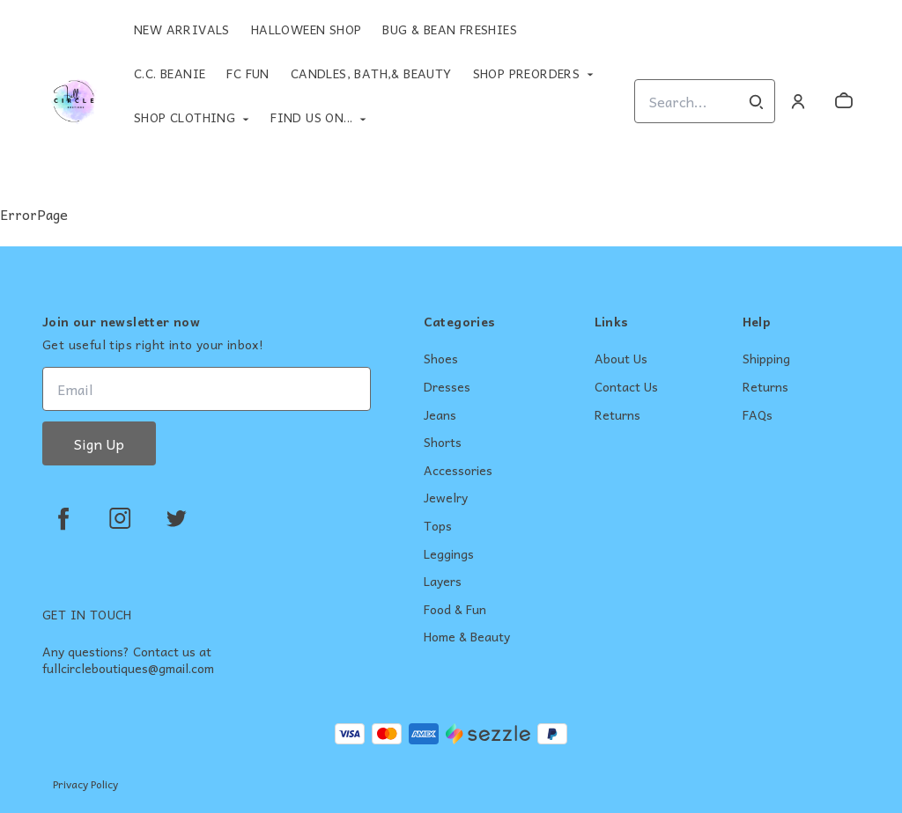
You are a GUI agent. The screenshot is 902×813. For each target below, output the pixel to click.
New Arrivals (182, 29)
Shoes (441, 359)
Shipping (766, 359)
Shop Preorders (526, 73)
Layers (443, 581)
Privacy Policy (85, 784)
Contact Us (626, 387)
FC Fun (247, 73)
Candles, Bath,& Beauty (371, 73)
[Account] (798, 101)
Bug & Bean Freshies (449, 29)
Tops (438, 526)
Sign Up (99, 443)
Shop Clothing (184, 117)
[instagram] (120, 518)
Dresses (447, 387)
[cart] (844, 101)
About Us (621, 359)
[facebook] (63, 518)
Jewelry (446, 498)
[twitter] (176, 518)
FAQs (758, 415)
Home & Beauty (467, 637)
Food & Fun (455, 610)
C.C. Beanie (169, 73)
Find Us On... (311, 117)
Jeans (440, 415)
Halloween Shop (306, 29)
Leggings (449, 554)
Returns (617, 415)
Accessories (458, 471)
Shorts (443, 442)
